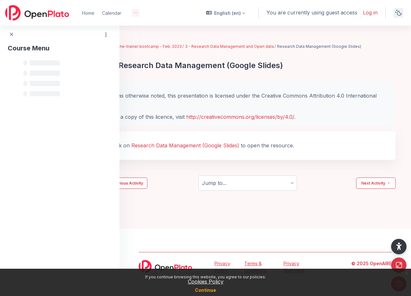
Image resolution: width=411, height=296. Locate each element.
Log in (370, 12)
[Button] (399, 265)
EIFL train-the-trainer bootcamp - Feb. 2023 (176, 46)
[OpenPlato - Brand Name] (37, 13)
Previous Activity (158, 189)
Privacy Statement (294, 267)
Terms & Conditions (255, 267)
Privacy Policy (222, 267)
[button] (226, 13)
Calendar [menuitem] (111, 13)
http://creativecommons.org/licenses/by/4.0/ (275, 123)
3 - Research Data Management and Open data (264, 46)
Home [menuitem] (88, 13)
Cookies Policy (205, 281)
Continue (205, 290)
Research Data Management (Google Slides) (220, 151)
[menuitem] (135, 13)
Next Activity (375, 189)
